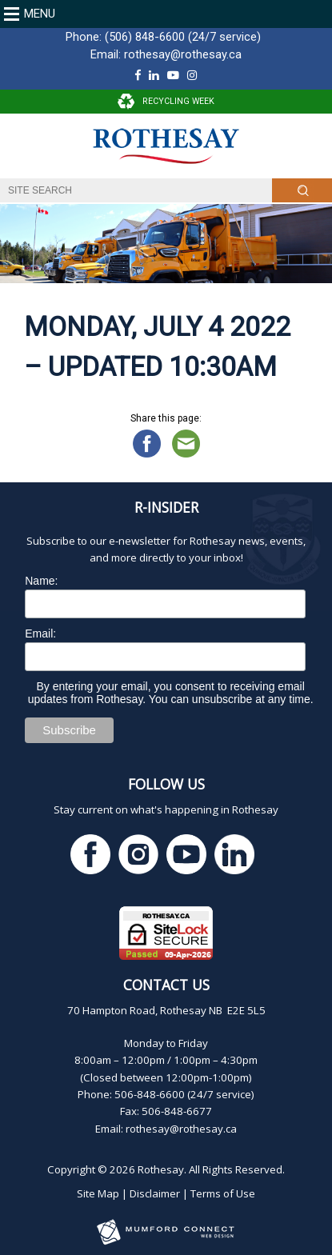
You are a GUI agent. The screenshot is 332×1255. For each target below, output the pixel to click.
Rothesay (161, 1169)
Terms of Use (222, 1193)
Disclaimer (155, 1193)
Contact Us (166, 984)
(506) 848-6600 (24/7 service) (183, 37)
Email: (40, 633)
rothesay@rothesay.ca (183, 54)
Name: (41, 580)
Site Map (98, 1193)
